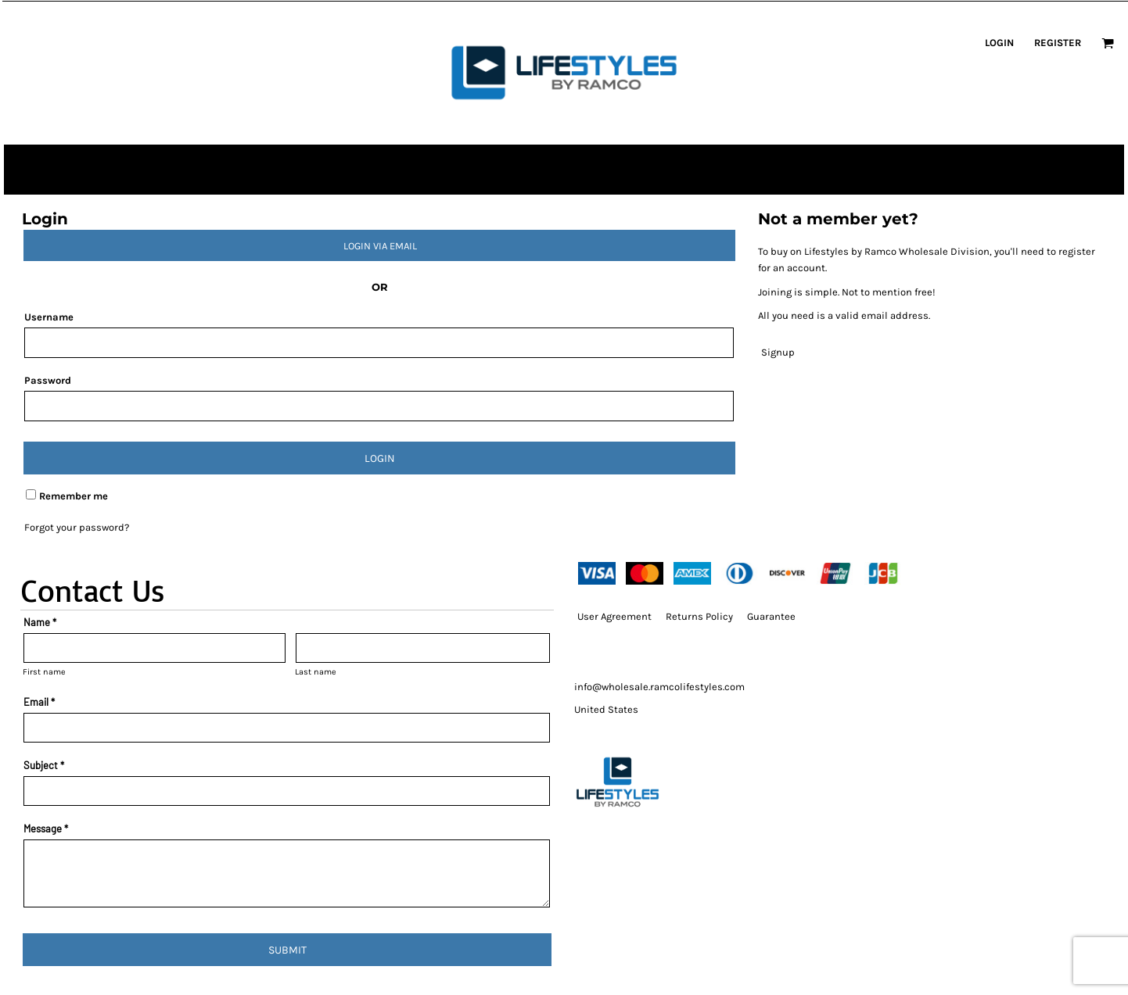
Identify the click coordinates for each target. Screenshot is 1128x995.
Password (47, 380)
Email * (39, 702)
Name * (39, 622)
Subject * (43, 765)
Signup (778, 352)
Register (1057, 42)
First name (44, 672)
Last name (315, 672)
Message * (45, 828)
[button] (1108, 43)
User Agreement (614, 616)
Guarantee (771, 616)
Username (49, 317)
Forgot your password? (76, 527)
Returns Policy (699, 616)
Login (999, 42)
